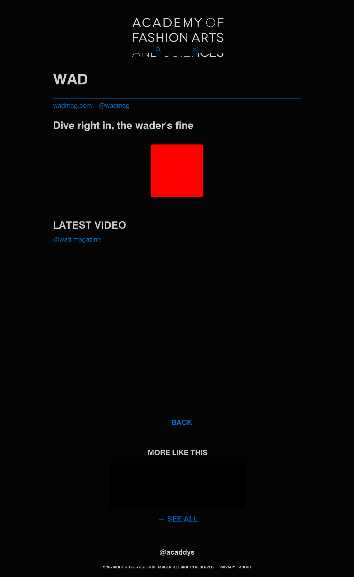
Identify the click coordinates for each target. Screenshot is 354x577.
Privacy (227, 567)
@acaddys (177, 552)
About (245, 567)
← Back (177, 423)
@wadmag (114, 106)
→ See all (178, 519)
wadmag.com (72, 106)
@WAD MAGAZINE (77, 240)
